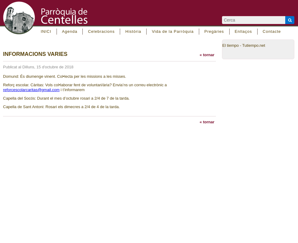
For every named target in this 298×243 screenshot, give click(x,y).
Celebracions (101, 31)
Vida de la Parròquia (173, 31)
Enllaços (243, 31)
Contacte (272, 31)
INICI (46, 31)
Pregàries (214, 31)
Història (133, 31)
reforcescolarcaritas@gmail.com (31, 89)
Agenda (70, 31)
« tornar (207, 55)
